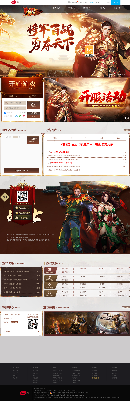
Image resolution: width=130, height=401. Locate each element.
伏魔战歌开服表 (57, 378)
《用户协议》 (55, 390)
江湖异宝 (65, 280)
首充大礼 (102, 269)
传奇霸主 (35, 380)
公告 (71, 138)
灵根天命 (83, 287)
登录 (116, 2)
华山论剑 (65, 292)
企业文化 (114, 375)
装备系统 (65, 272)
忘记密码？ (23, 113)
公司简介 (114, 371)
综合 (54, 139)
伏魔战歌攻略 (76, 375)
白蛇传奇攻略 (76, 373)
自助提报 (95, 373)
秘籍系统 (120, 284)
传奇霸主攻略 (76, 380)
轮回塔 (120, 292)
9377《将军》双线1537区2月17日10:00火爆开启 (65, 166)
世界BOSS (83, 295)
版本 (118, 138)
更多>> (35, 383)
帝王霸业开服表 (57, 371)
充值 (81, 2)
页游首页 (15, 371)
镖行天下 (102, 292)
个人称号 (102, 287)
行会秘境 (83, 292)
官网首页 (56, 9)
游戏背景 (83, 269)
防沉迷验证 (95, 378)
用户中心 (15, 373)
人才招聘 (114, 373)
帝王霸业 (35, 371)
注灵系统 (65, 284)
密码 (6, 108)
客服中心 (117, 9)
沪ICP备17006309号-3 (57, 393)
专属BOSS (64, 295)
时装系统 (102, 284)
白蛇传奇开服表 (57, 373)
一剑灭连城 (120, 295)
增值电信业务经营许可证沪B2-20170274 (77, 393)
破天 (34, 375)
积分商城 (15, 378)
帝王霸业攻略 (76, 371)
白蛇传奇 (35, 373)
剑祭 (64, 276)
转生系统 (120, 269)
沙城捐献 (102, 276)
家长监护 (95, 375)
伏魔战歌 (35, 378)
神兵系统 (65, 287)
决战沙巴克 (102, 295)
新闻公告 (71, 9)
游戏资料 (87, 9)
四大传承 (120, 276)
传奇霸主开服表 (57, 380)
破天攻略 (75, 378)
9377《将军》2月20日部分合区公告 (62, 163)
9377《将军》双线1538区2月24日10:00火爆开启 (65, 159)
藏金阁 (83, 276)
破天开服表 (56, 375)
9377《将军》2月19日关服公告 (60, 152)
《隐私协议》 (64, 390)
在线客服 (14, 322)
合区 (102, 138)
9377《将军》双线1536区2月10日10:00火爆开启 (65, 170)
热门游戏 (91, 2)
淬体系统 (83, 284)
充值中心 (102, 9)
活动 (86, 138)
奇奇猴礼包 (73, 2)
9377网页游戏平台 (15, 2)
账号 (6, 103)
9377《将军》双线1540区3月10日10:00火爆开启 (65, 155)
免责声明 (114, 378)
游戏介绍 (65, 269)
